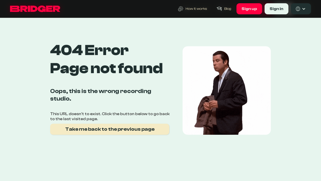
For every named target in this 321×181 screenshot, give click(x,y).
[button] (301, 9)
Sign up (249, 9)
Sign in (276, 9)
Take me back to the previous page (109, 129)
